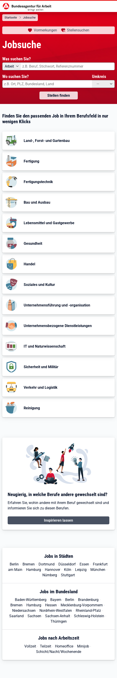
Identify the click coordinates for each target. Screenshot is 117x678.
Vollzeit (30, 646)
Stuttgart (68, 575)
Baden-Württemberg (30, 600)
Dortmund (47, 564)
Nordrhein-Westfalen (55, 610)
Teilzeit (45, 646)
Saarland (16, 616)
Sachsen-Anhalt (57, 616)
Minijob (83, 646)
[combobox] (68, 66)
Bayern (55, 600)
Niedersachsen (24, 610)
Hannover (52, 569)
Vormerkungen (45, 30)
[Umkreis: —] (103, 84)
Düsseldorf (67, 564)
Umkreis (99, 76)
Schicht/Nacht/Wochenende (58, 652)
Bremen (29, 564)
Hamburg (33, 569)
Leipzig (81, 569)
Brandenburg (88, 600)
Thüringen (58, 621)
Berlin (14, 564)
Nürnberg (49, 575)
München (97, 569)
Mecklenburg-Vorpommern (82, 605)
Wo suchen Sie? (15, 76)
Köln (67, 569)
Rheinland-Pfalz (88, 610)
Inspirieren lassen (58, 520)
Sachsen (34, 616)
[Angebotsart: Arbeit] (11, 66)
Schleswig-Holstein (89, 616)
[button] (58, 141)
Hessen (51, 605)
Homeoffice (64, 646)
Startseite (11, 17)
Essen (84, 564)
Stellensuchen (78, 30)
